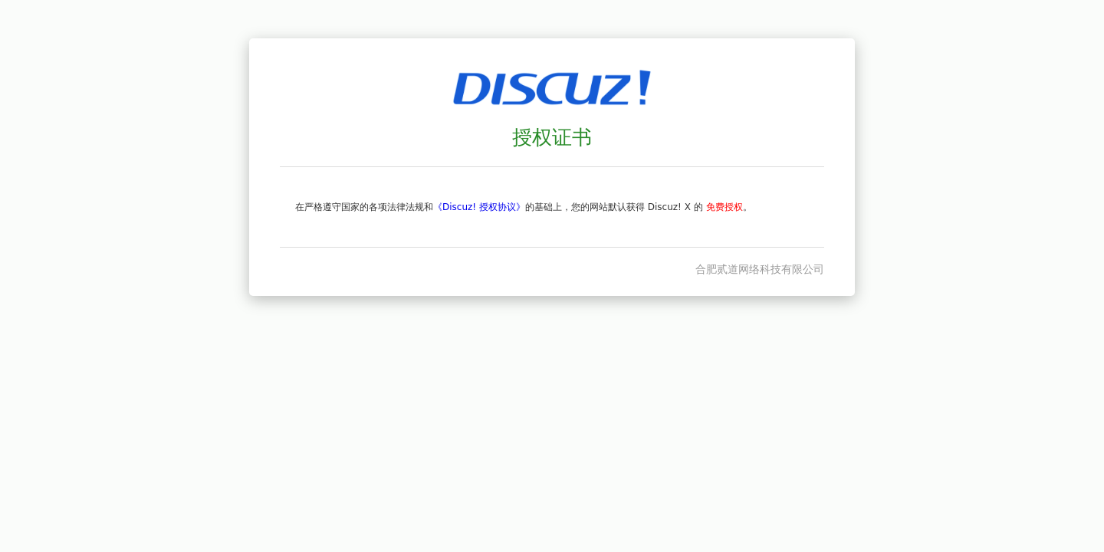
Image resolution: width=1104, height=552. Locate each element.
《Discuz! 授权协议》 (479, 207)
